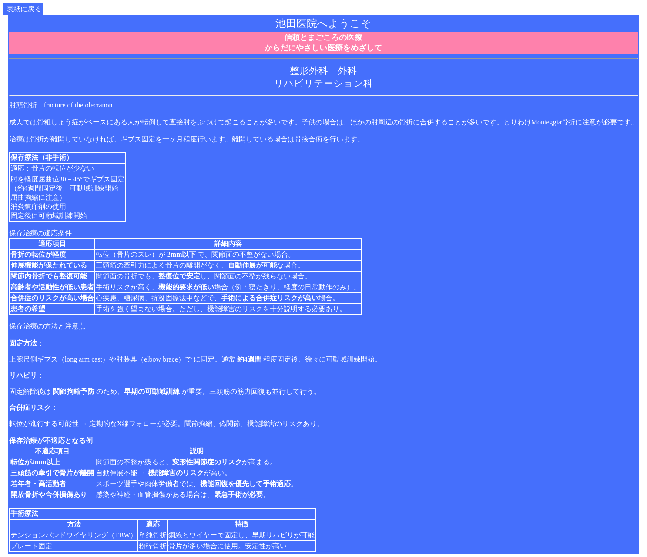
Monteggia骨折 (553, 122)
